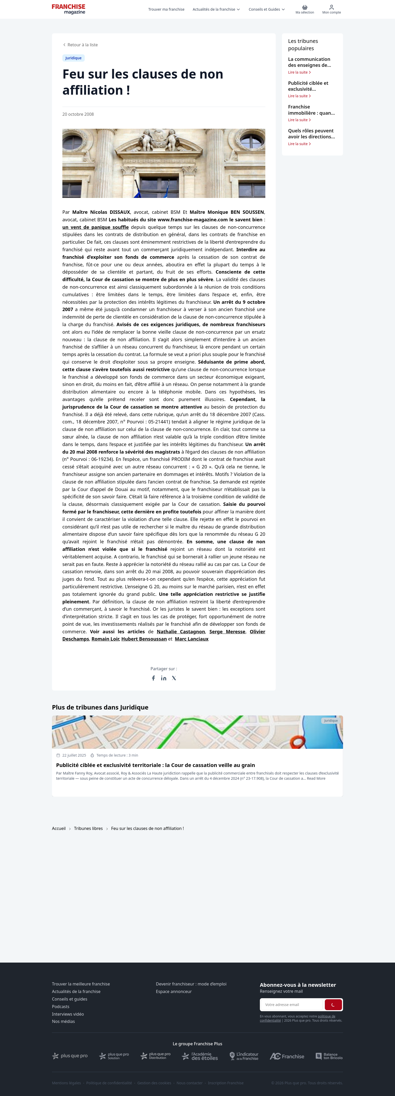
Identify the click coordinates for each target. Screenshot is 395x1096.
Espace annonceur (174, 991)
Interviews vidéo (68, 1014)
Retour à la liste (80, 45)
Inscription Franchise (225, 1083)
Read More (316, 778)
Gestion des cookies (154, 1083)
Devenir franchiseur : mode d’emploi (191, 984)
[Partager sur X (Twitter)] (174, 678)
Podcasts (60, 1006)
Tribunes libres (88, 828)
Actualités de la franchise (76, 991)
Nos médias (63, 1021)
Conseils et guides (69, 999)
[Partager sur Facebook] (153, 678)
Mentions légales (66, 1083)
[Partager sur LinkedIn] (164, 678)
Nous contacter (189, 1083)
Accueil (59, 828)
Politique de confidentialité (109, 1083)
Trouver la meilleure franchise (81, 984)
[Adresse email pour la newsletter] (292, 1004)
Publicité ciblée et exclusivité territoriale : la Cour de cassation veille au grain (155, 765)
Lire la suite (300, 72)
